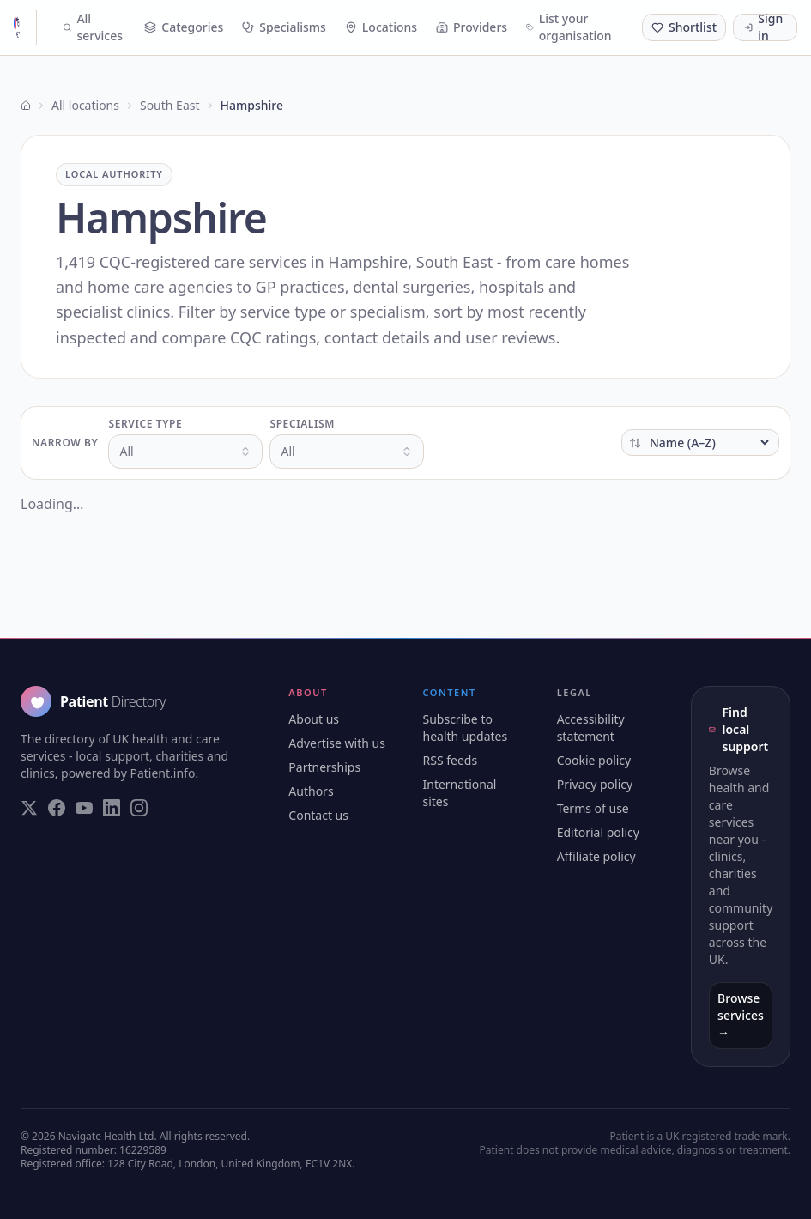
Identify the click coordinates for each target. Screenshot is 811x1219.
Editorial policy (598, 832)
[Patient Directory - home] (25, 27)
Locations (381, 27)
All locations (85, 105)
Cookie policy (594, 760)
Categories (183, 27)
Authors (310, 791)
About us (313, 719)
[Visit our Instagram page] (139, 807)
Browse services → (740, 1015)
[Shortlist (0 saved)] (684, 27)
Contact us (318, 815)
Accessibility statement (591, 727)
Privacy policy (595, 784)
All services (93, 27)
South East (170, 105)
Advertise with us (336, 743)
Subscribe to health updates (464, 727)
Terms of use (593, 808)
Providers (471, 27)
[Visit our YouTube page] (84, 807)
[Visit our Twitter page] (29, 807)
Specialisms (284, 27)
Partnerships (324, 767)
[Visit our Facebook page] (56, 807)
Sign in (763, 27)
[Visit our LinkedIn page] (111, 807)
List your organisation (569, 27)
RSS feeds (449, 760)
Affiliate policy (596, 856)
